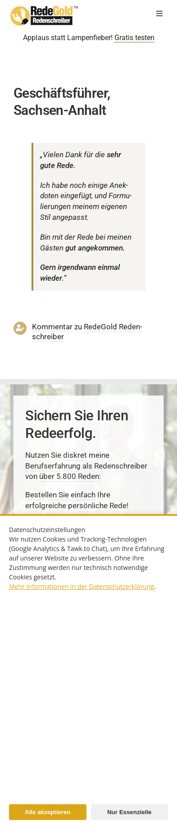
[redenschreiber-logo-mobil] (44, 9)
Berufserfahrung (53, 465)
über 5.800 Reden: (70, 476)
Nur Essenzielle (129, 812)
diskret (75, 455)
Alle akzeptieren (47, 812)
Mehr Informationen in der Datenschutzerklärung (81, 586)
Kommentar (52, 326)
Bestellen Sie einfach (60, 494)
